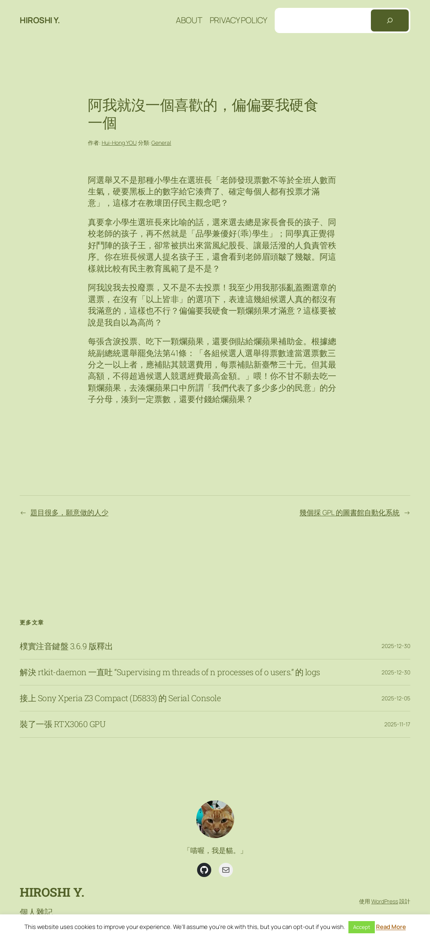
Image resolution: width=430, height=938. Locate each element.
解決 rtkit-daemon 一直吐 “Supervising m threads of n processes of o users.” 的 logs (170, 672)
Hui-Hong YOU (119, 142)
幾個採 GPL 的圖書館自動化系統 (350, 512)
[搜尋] (390, 20)
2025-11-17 (397, 724)
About (189, 20)
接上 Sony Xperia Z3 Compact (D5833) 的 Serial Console (120, 698)
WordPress (384, 901)
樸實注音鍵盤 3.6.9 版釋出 (66, 646)
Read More (391, 927)
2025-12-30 (396, 646)
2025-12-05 (396, 698)
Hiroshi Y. (40, 20)
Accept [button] (361, 927)
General (161, 142)
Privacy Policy (238, 20)
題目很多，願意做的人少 (69, 512)
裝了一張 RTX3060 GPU (62, 724)
